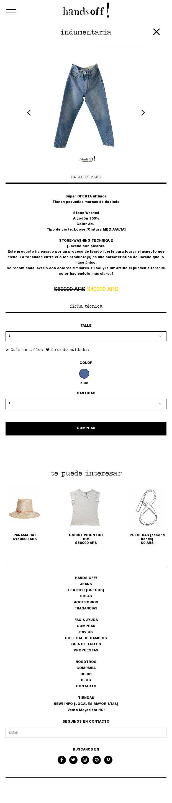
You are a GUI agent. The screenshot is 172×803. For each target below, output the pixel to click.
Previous (30, 112)
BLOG (86, 680)
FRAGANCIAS (86, 608)
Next (142, 112)
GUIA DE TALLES (86, 644)
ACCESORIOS (86, 602)
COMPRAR (86, 428)
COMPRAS (86, 626)
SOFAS (86, 596)
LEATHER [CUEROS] (86, 590)
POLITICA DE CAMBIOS (86, 638)
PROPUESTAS (86, 650)
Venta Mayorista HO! (86, 710)
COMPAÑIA (86, 668)
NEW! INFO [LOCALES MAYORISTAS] (86, 704)
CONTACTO (86, 686)
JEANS (86, 584)
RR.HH (86, 674)
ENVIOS (86, 632)
